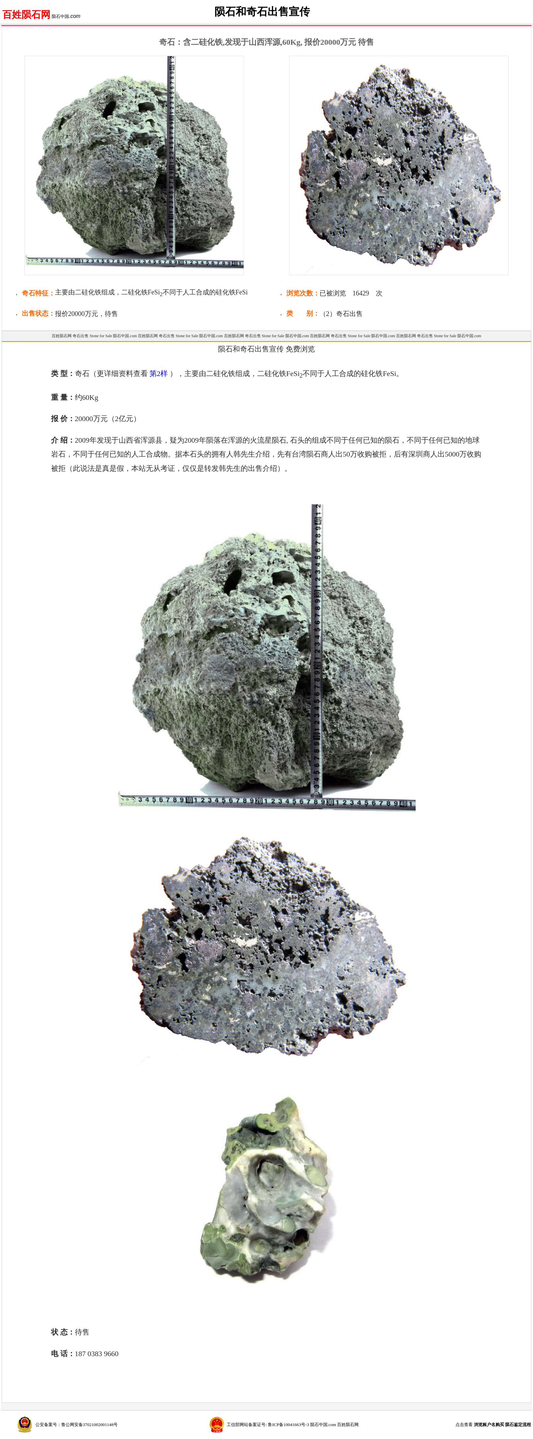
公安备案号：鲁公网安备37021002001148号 (76, 1424)
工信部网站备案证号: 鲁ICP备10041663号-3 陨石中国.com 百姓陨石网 (293, 1424)
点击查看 (493, 1424)
